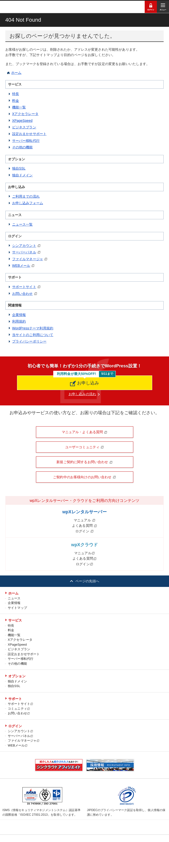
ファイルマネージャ (27, 259)
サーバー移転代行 (26, 141)
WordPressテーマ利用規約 (32, 328)
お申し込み (84, 383)
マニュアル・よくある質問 (84, 432)
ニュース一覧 (22, 224)
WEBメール (21, 266)
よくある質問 (84, 525)
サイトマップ (17, 608)
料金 (15, 101)
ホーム (16, 73)
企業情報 (19, 315)
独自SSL (19, 168)
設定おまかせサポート (29, 134)
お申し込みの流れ (82, 394)
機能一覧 (19, 107)
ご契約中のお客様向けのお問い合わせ (84, 477)
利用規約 (19, 321)
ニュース (14, 598)
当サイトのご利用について (32, 335)
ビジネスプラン (24, 127)
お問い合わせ (22, 294)
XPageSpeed (22, 121)
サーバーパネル (24, 252)
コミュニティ (19, 708)
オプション (17, 676)
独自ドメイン (22, 175)
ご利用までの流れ (26, 196)
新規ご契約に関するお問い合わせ (84, 462)
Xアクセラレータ (25, 114)
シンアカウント (24, 246)
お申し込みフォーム (27, 203)
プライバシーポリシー (29, 341)
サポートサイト (24, 287)
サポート (15, 699)
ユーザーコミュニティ (84, 447)
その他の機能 (22, 147)
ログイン (84, 531)
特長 (15, 94)
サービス (15, 620)
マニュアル (84, 520)
